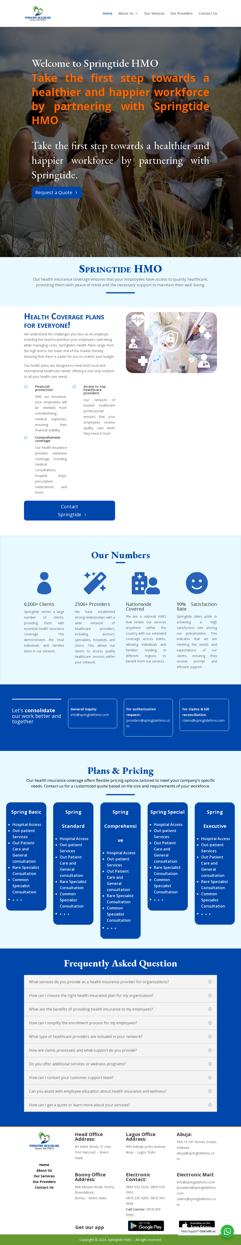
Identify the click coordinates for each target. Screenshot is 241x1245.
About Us (125, 14)
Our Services (154, 14)
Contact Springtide (69, 510)
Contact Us (208, 14)
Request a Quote (53, 212)
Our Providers (181, 14)
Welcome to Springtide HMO (95, 83)
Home (107, 14)
